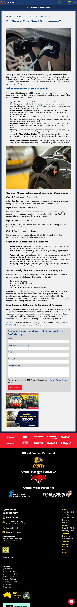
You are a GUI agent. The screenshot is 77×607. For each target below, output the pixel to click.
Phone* (19, 345)
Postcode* (11, 359)
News (64, 533)
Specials (65, 523)
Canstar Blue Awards (10, 563)
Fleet (64, 531)
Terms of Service (61, 380)
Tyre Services (66, 517)
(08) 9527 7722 (13, 509)
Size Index (6, 547)
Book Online (67, 528)
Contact (65, 525)
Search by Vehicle (68, 494)
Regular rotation (37, 104)
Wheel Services (67, 520)
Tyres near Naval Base (10, 558)
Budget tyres (7, 566)
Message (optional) (14, 366)
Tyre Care (65, 501)
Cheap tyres (7, 568)
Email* (10, 352)
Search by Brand (68, 499)
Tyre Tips (65, 504)
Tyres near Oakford (9, 560)
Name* (10, 339)
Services (65, 515)
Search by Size (67, 496)
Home (9, 16)
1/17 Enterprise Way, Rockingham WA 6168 (15, 504)
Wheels (65, 507)
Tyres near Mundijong (10, 555)
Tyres (64, 491)
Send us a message (13, 513)
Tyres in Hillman (8, 550)
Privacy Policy (47, 380)
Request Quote (15, 388)
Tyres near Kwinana (9, 553)
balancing (47, 104)
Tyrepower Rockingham (38, 7)
